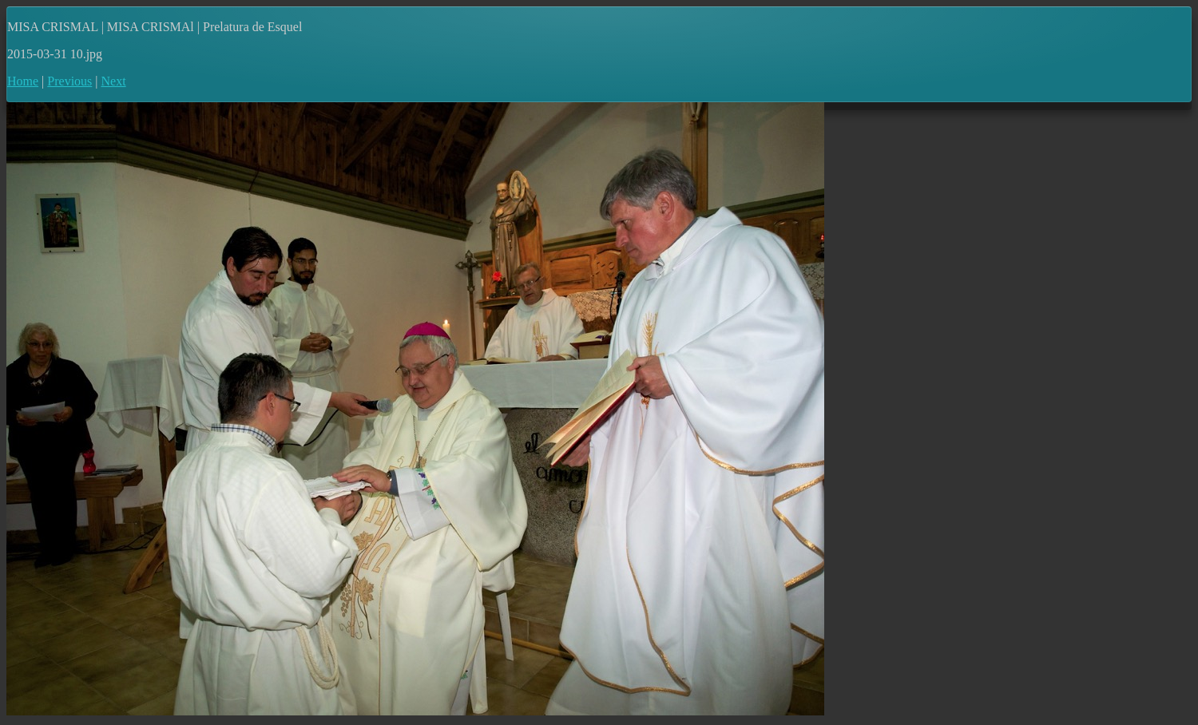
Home (22, 81)
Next (113, 81)
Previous (69, 81)
